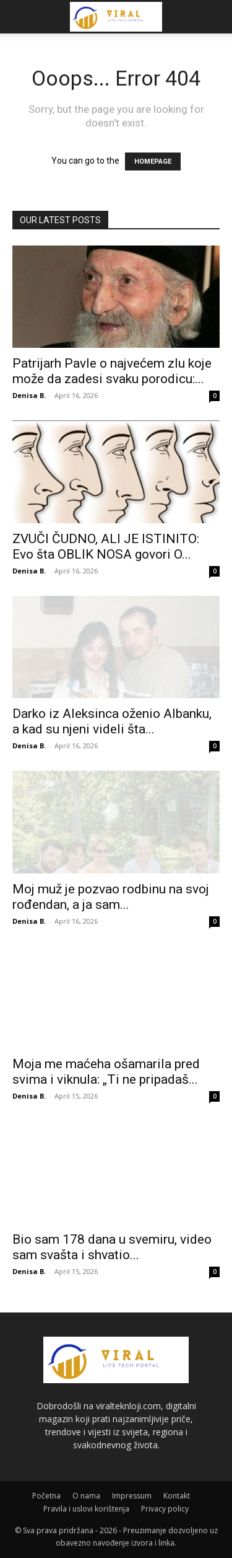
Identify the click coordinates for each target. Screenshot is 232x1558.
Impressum (132, 1495)
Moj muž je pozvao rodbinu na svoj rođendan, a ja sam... (110, 897)
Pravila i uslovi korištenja (86, 1508)
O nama (86, 1495)
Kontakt (176, 1495)
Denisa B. (29, 395)
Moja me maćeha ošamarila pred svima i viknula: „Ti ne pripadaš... (106, 1071)
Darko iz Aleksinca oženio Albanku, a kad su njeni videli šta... (112, 721)
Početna (46, 1495)
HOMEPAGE (152, 161)
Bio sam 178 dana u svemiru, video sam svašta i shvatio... (112, 1247)
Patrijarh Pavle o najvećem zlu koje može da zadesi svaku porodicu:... (112, 371)
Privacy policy (165, 1508)
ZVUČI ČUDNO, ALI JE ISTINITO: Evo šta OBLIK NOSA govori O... (105, 546)
